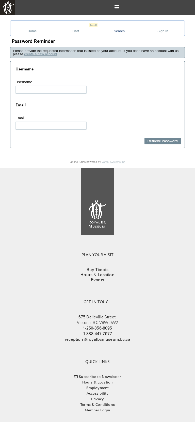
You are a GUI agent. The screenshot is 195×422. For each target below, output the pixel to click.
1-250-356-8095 (97, 328)
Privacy (97, 399)
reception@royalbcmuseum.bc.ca (97, 339)
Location (106, 274)
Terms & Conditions (97, 404)
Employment (97, 388)
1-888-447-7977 (97, 333)
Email (51, 123)
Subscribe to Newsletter (100, 376)
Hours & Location (97, 382)
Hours (86, 274)
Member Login (97, 410)
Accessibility (97, 393)
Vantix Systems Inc (113, 161)
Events (97, 279)
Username (51, 87)
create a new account (40, 54)
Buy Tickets (97, 269)
